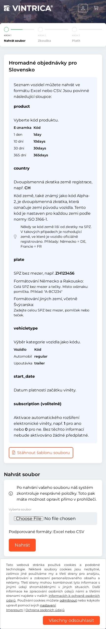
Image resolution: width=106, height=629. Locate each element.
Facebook (14, 594)
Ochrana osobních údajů (25, 617)
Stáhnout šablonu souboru (41, 452)
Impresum (91, 617)
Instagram (39, 594)
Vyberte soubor (20, 509)
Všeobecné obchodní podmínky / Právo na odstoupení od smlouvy (50, 607)
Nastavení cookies (63, 617)
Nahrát (22, 545)
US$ (12, 579)
